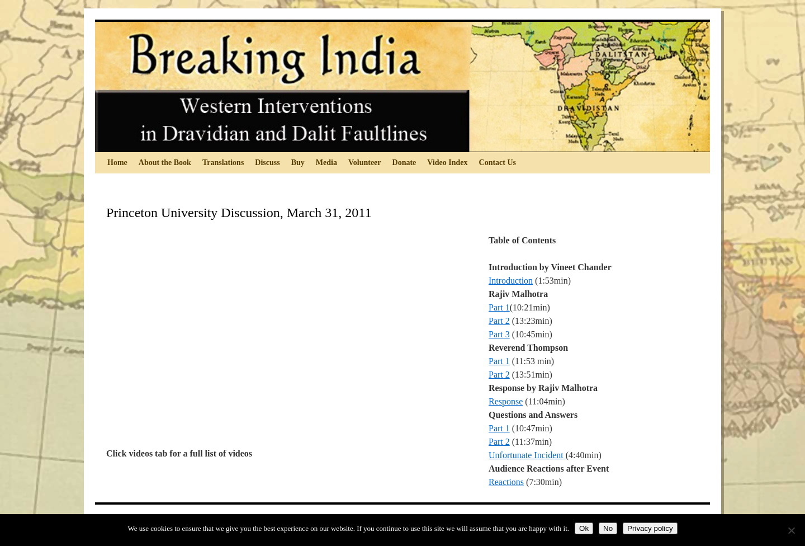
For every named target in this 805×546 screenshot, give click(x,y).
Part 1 (499, 307)
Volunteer (364, 162)
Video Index (447, 162)
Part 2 (499, 321)
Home (117, 162)
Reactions (506, 482)
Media (326, 162)
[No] (791, 530)
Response (506, 401)
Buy (298, 162)
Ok (584, 528)
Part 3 (499, 334)
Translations (223, 162)
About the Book (165, 162)
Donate (404, 162)
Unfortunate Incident (527, 455)
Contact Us (498, 162)
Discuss (267, 162)
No (608, 528)
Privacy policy (650, 528)
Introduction (511, 280)
